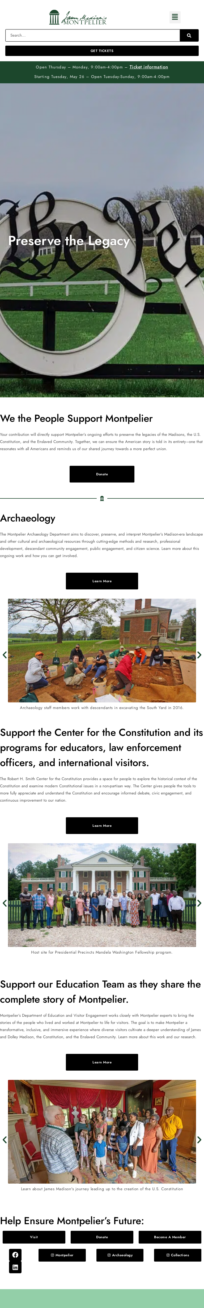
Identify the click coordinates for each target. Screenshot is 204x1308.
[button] (175, 17)
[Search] (189, 35)
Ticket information (149, 67)
